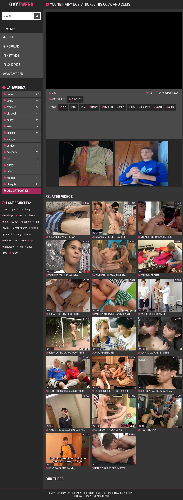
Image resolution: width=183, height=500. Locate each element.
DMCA (88, 495)
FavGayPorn (13, 74)
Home (8, 37)
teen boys (7, 215)
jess (5, 253)
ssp (28, 209)
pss (20, 209)
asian (27, 234)
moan (158, 107)
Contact (104, 495)
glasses (144, 107)
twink (5, 228)
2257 (95, 495)
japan (5, 234)
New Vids (11, 55)
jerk (131, 107)
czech (14, 221)
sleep (28, 246)
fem (20, 246)
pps (31, 240)
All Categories (16, 190)
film (36, 221)
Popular (11, 46)
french (14, 253)
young (170, 107)
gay (83, 107)
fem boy (16, 234)
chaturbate (8, 246)
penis (121, 107)
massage (20, 240)
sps (12, 209)
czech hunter (19, 228)
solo (5, 221)
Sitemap (78, 495)
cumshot (75, 99)
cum (73, 107)
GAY (21, 4)
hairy (94, 107)
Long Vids (11, 64)
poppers (26, 221)
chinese (30, 215)
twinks (33, 228)
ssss (19, 215)
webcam (7, 240)
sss (4, 209)
